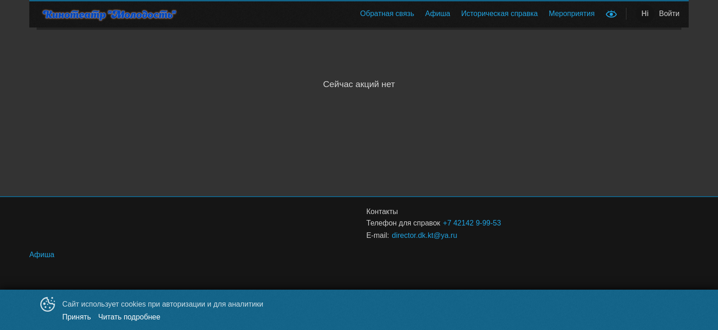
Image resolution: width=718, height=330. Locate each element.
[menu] (395, 14)
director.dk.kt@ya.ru (424, 235)
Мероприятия (571, 13)
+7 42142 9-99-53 (472, 223)
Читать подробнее (129, 317)
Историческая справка (499, 13)
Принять (76, 317)
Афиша (438, 13)
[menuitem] (387, 14)
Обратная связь (387, 13)
